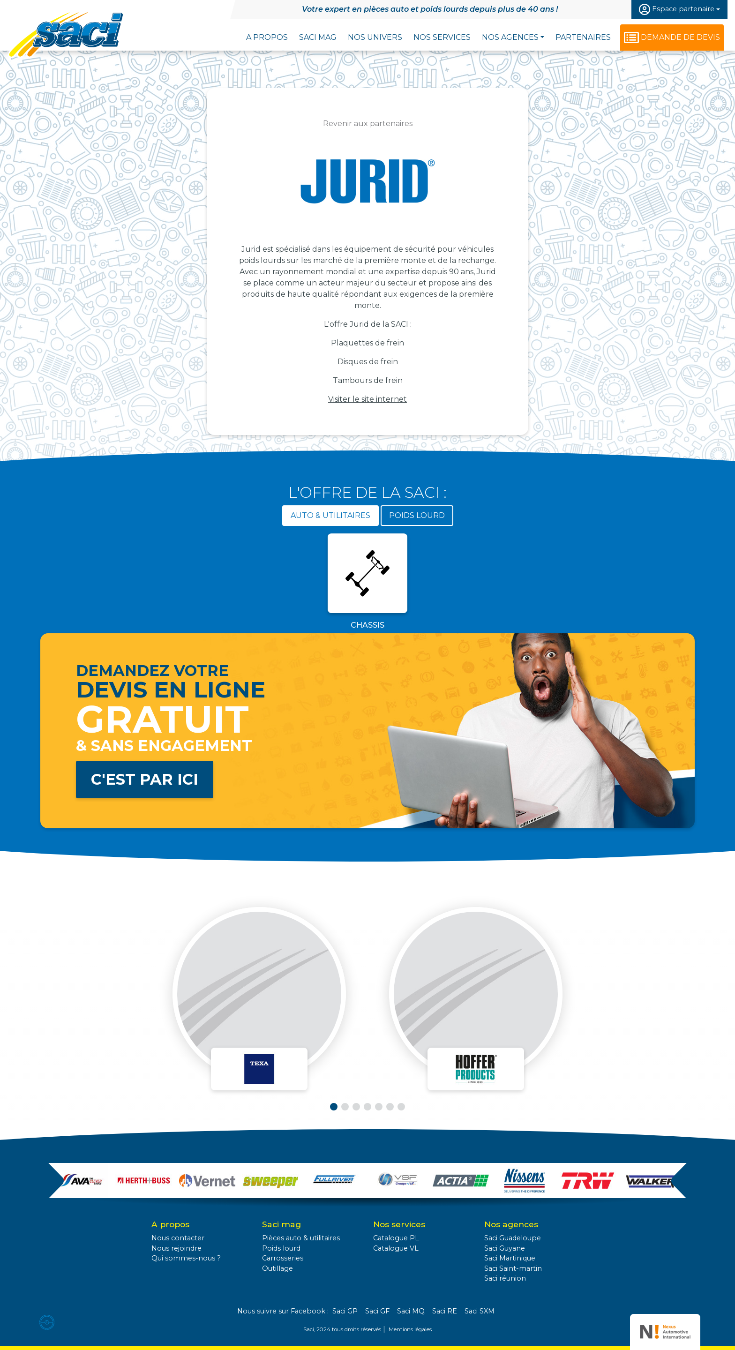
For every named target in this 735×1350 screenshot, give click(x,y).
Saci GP (345, 1311)
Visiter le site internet (367, 399)
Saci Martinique (509, 1258)
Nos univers (375, 37)
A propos (267, 37)
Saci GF (377, 1311)
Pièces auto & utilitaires (301, 1238)
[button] (334, 1106)
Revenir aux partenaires (367, 123)
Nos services (442, 37)
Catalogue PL (396, 1238)
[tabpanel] (367, 583)
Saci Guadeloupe (512, 1238)
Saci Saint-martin (513, 1268)
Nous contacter (177, 1238)
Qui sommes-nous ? (186, 1258)
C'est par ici (144, 779)
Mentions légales (410, 1329)
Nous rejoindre (176, 1248)
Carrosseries (282, 1258)
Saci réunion (505, 1278)
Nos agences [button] (510, 37)
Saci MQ (411, 1311)
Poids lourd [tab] (417, 515)
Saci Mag (318, 37)
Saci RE (444, 1311)
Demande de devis (680, 37)
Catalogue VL (396, 1248)
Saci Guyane (504, 1248)
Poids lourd (281, 1248)
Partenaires (583, 37)
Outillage (277, 1268)
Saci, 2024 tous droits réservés (342, 1329)
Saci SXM (480, 1311)
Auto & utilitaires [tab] (330, 515)
